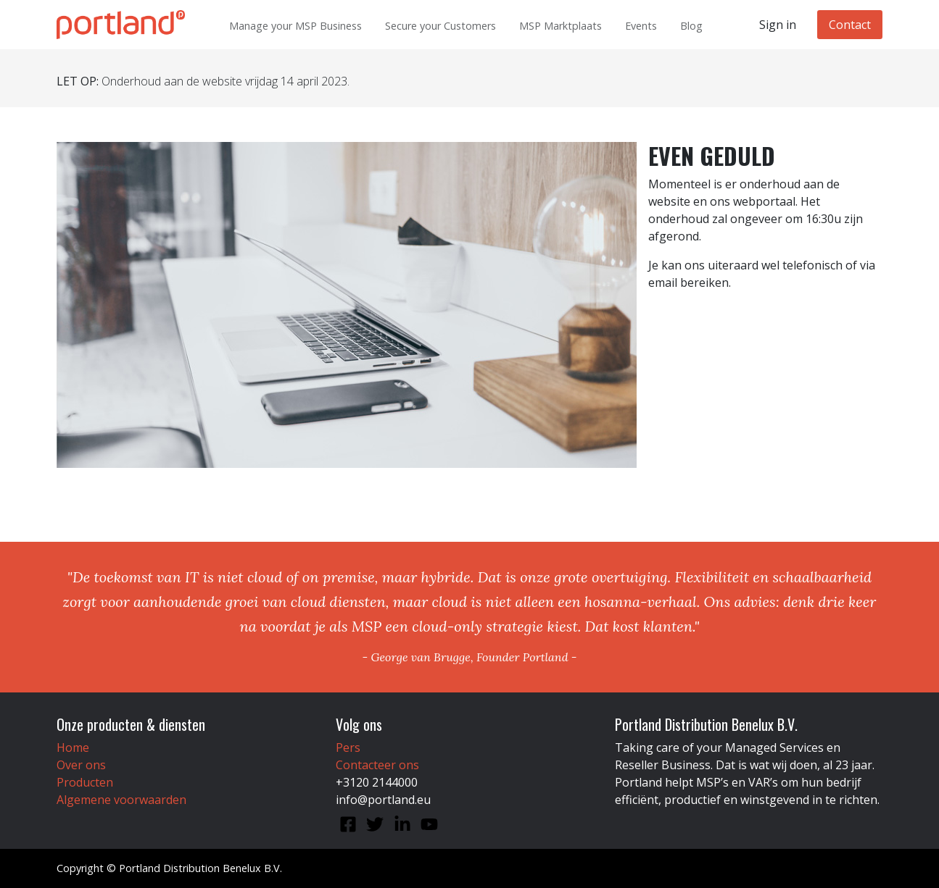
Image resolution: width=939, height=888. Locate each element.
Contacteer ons (377, 765)
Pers (348, 747)
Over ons (81, 765)
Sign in (777, 25)
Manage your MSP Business (295, 26)
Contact (850, 25)
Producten (85, 782)
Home (73, 747)
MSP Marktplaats (560, 26)
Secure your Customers (440, 26)
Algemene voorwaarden (121, 800)
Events (641, 26)
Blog (691, 26)
